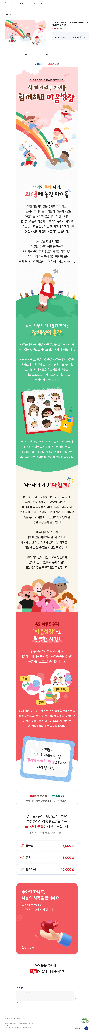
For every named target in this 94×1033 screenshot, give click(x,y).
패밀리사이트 (78, 1028)
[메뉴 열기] (88, 3)
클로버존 (43, 3)
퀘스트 (35, 3)
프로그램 (28, 3)
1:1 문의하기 (18, 1018)
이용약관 (6, 1018)
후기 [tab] (47, 55)
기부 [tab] (67, 55)
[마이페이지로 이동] (85, 3)
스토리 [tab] (26, 55)
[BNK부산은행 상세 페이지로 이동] (70, 28)
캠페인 (21, 3)
